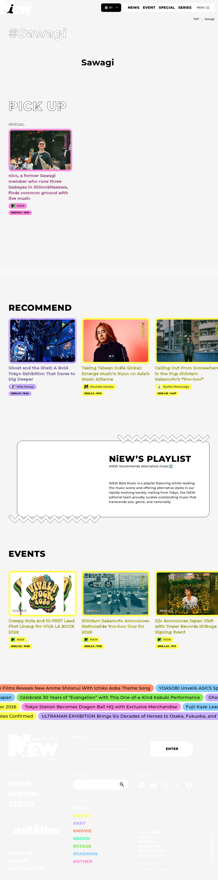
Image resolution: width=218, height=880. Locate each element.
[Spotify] (141, 786)
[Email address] (112, 749)
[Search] (101, 784)
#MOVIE (82, 830)
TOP (196, 19)
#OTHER (82, 861)
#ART (79, 823)
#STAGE (82, 846)
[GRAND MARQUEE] (37, 829)
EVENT (149, 8)
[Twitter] (177, 786)
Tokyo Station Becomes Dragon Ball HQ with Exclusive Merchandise (102, 706)
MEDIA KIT (146, 842)
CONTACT (145, 837)
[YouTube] (153, 786)
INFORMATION (149, 846)
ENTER (172, 749)
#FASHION (85, 853)
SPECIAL (167, 8)
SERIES (184, 8)
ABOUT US (21, 853)
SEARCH (80, 775)
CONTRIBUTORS (27, 868)
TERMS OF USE (149, 851)
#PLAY (80, 808)
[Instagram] (165, 786)
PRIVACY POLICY (151, 856)
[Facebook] (189, 786)
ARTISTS (18, 860)
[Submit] (122, 784)
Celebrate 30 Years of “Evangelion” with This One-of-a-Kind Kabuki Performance (112, 697)
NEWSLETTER (85, 737)
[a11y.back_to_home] (17, 9)
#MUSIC (82, 815)
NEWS (133, 8)
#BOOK (81, 838)
